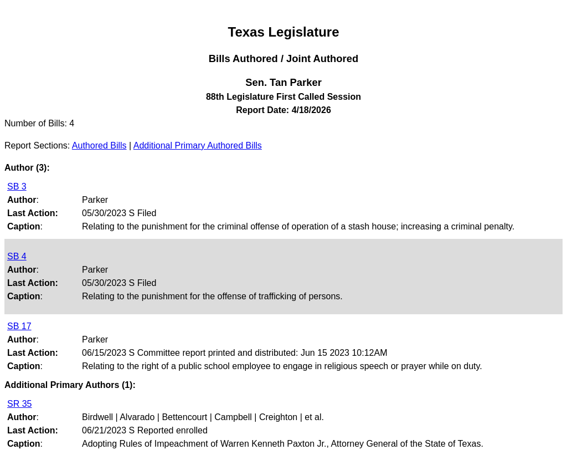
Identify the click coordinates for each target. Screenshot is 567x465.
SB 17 (19, 326)
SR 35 (19, 403)
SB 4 (17, 256)
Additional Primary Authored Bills (197, 145)
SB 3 (17, 186)
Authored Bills (99, 145)
